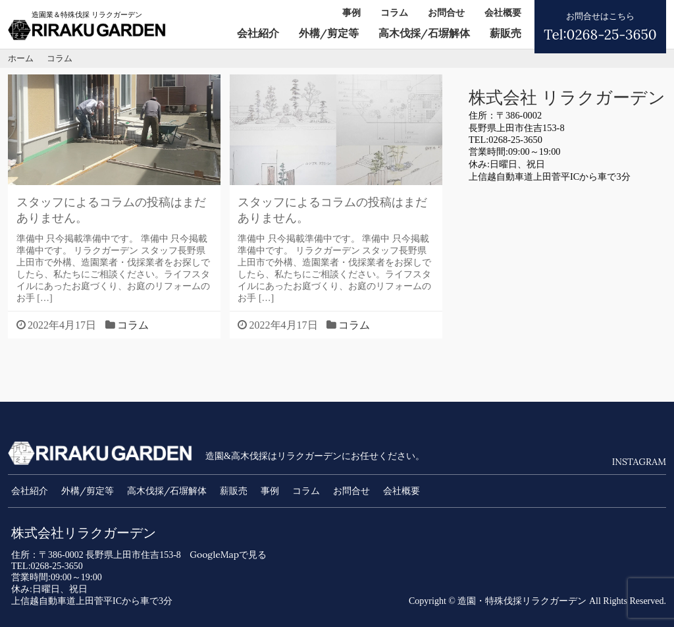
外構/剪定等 (329, 33)
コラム (394, 12)
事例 (351, 12)
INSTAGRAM (639, 462)
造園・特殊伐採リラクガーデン (521, 601)
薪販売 (505, 33)
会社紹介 (258, 33)
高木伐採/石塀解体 (424, 33)
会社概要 (502, 12)
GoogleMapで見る (228, 554)
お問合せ (446, 12)
